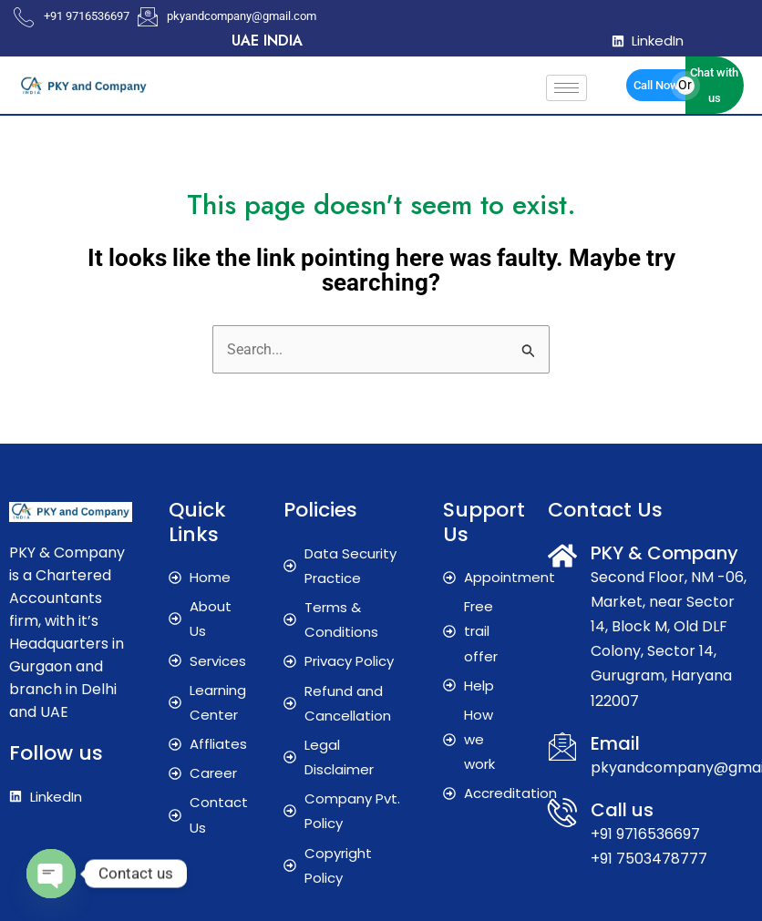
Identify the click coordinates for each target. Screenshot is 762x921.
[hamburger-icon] (566, 88)
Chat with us (714, 85)
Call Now (656, 85)
